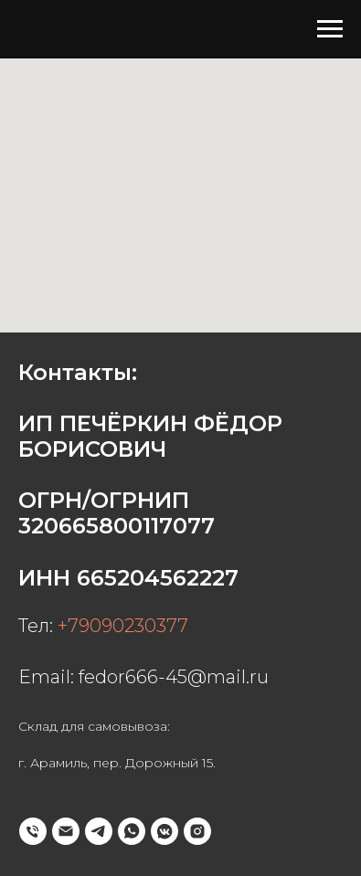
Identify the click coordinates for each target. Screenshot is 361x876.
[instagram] (197, 831)
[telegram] (98, 831)
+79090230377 (123, 626)
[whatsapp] (131, 831)
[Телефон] (33, 831)
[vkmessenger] (164, 831)
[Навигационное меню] (330, 29)
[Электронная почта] (66, 831)
